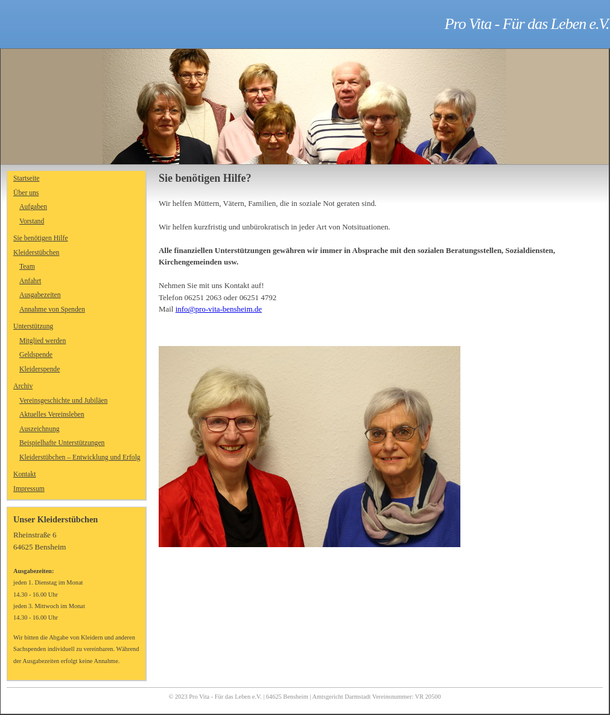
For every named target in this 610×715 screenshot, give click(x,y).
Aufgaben (33, 207)
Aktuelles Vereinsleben (51, 414)
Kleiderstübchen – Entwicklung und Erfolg (80, 457)
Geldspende (35, 355)
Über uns (26, 193)
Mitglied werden (42, 341)
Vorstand (31, 221)
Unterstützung (33, 326)
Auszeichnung (39, 429)
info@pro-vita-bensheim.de (219, 308)
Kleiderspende (39, 369)
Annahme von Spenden (52, 309)
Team (27, 267)
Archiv (23, 386)
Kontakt (24, 474)
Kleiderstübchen (36, 253)
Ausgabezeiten (40, 295)
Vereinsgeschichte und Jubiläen (63, 401)
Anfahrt (30, 281)
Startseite (26, 178)
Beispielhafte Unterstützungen (61, 443)
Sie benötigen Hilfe (40, 238)
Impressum (29, 489)
